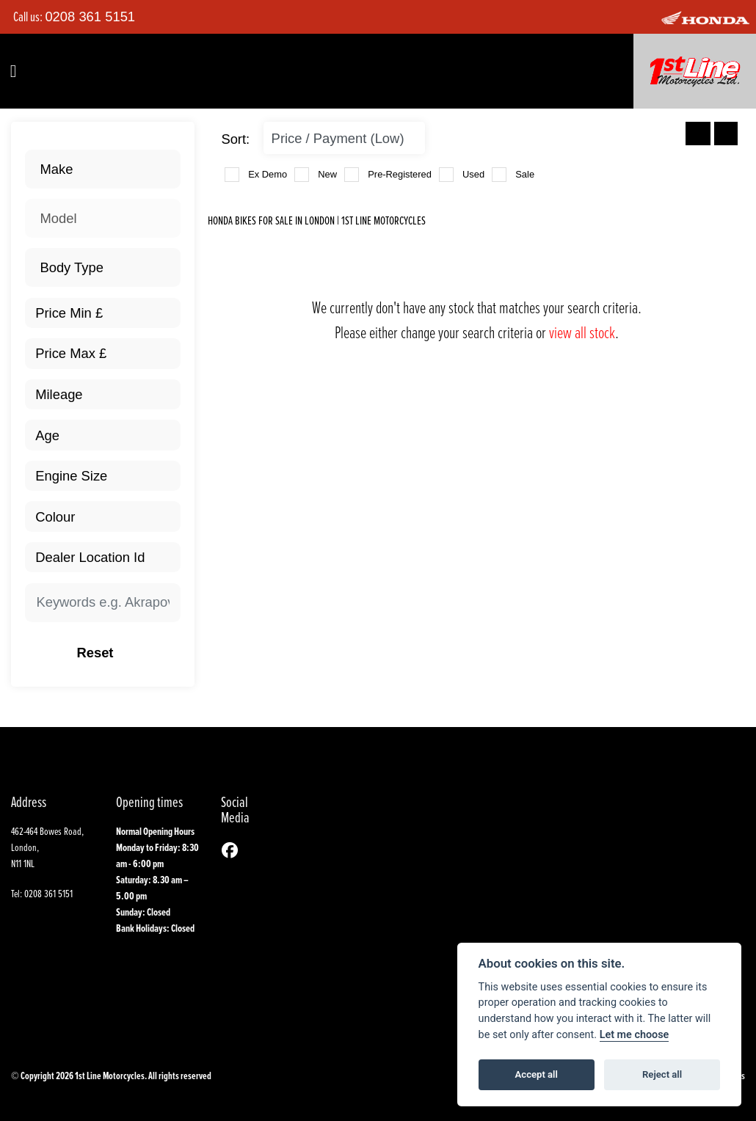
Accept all (536, 1074)
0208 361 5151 (90, 16)
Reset (120, 652)
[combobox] (102, 169)
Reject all (662, 1074)
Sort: (235, 139)
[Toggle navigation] (13, 71)
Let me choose (634, 1035)
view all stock (582, 332)
